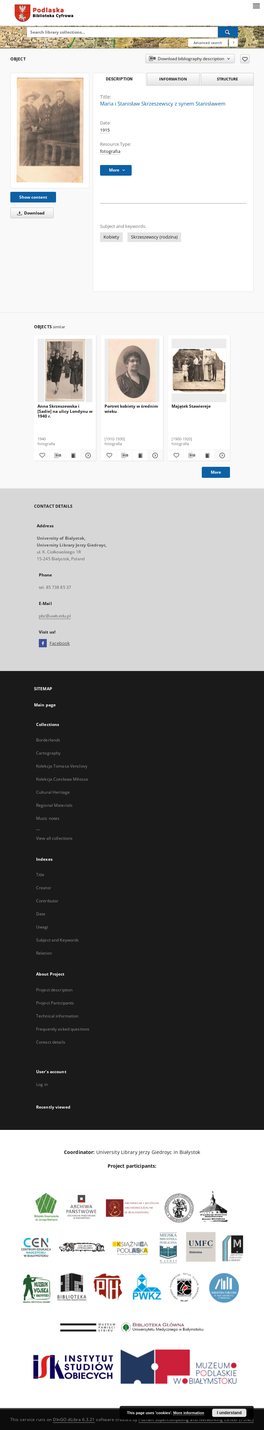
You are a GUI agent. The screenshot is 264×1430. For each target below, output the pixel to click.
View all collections (54, 838)
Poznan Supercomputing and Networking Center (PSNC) (196, 1419)
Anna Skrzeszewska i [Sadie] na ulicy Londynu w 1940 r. (64, 411)
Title (40, 875)
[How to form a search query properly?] (233, 42)
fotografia (110, 151)
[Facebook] (43, 643)
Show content (33, 197)
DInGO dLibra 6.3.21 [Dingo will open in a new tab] (74, 1419)
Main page (45, 705)
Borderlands (48, 740)
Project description (54, 990)
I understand (229, 1412)
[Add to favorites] (245, 58)
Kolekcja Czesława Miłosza (62, 779)
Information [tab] (173, 78)
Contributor (47, 901)
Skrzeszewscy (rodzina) (154, 237)
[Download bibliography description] (57, 455)
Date (40, 914)
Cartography (48, 753)
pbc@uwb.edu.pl (55, 616)
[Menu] (256, 5)
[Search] (228, 31)
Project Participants (55, 1003)
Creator (43, 888)
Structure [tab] (227, 78)
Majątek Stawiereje (191, 406)
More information (188, 1413)
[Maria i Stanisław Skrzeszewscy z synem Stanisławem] (50, 131)
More (216, 472)
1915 (105, 130)
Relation (44, 953)
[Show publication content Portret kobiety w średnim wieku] (139, 455)
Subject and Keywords (57, 940)
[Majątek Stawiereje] (199, 371)
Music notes (47, 818)
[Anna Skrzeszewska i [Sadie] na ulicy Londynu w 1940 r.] (65, 371)
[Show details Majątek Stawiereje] (221, 455)
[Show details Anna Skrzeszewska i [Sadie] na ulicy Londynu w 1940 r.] (87, 455)
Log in (42, 1084)
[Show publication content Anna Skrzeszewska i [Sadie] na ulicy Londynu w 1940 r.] (72, 455)
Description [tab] (119, 79)
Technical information (57, 1016)
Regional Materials (54, 805)
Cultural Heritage (53, 792)
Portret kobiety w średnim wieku (131, 408)
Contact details (50, 1042)
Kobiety (111, 237)
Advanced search (208, 42)
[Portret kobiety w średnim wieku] (132, 371)
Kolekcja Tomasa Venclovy (61, 766)
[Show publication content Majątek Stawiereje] (206, 455)
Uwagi (42, 927)
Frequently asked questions (62, 1029)
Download (30, 213)
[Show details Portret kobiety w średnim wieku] (154, 455)
